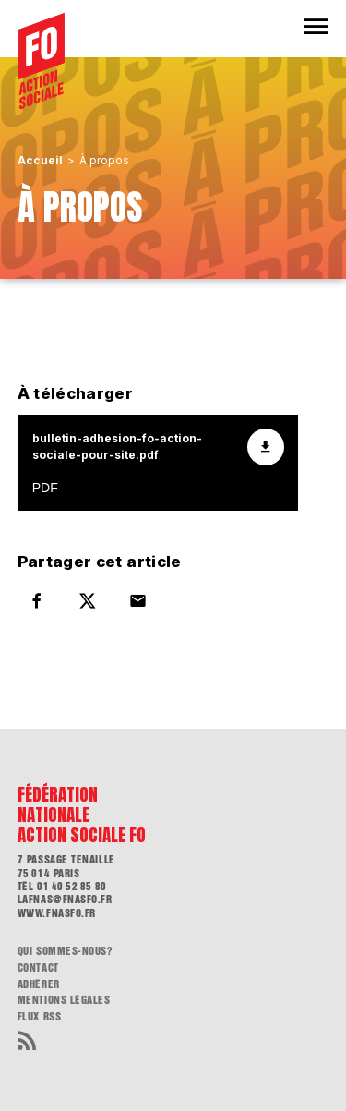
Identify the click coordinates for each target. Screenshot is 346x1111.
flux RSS (39, 1016)
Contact (38, 967)
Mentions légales (64, 1000)
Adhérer (39, 984)
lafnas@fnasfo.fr (65, 899)
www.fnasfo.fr (57, 913)
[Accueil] (41, 61)
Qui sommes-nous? (65, 951)
